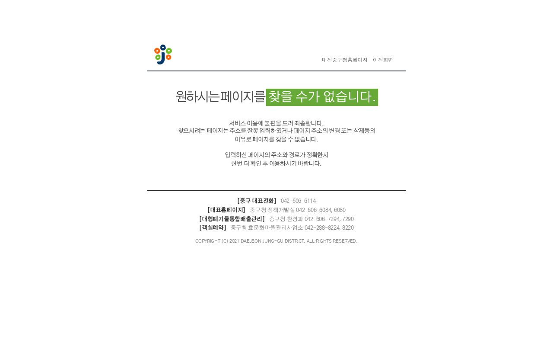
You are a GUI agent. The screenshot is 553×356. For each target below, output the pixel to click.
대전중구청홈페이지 (345, 60)
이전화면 (383, 60)
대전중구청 (164, 55)
